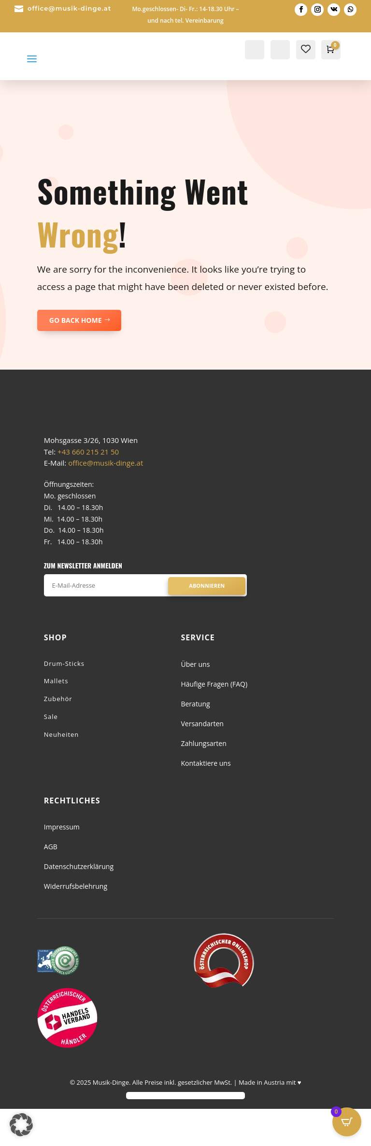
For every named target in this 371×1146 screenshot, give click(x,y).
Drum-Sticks (64, 700)
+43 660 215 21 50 (88, 488)
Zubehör (58, 736)
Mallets (56, 718)
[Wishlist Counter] (306, 49)
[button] (21, 1125)
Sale (51, 753)
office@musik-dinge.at (69, 8)
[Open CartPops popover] (346, 1121)
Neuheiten (61, 771)
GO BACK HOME (75, 320)
